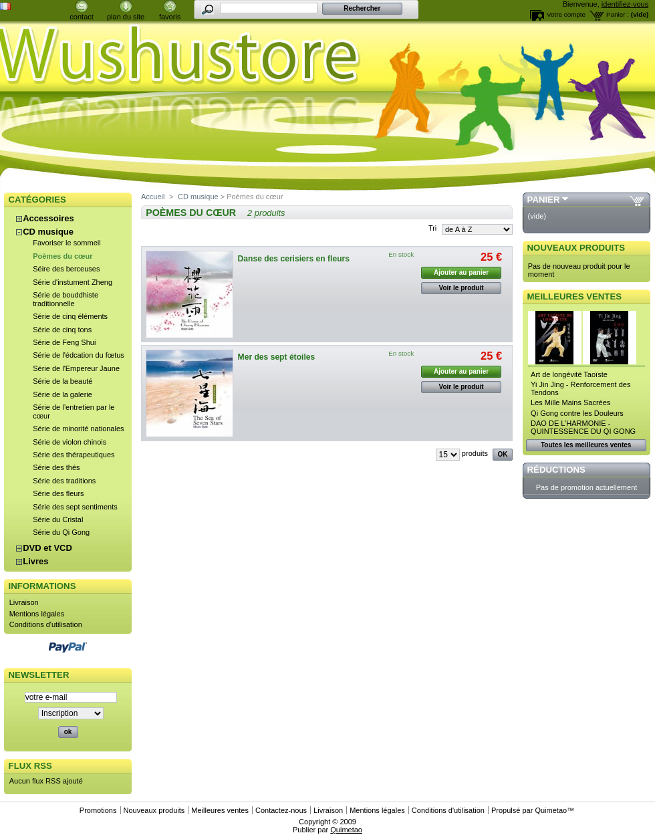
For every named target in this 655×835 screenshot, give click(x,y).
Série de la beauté (62, 381)
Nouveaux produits (576, 248)
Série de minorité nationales (78, 429)
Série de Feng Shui (64, 342)
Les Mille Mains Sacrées (570, 402)
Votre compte (566, 14)
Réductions (556, 470)
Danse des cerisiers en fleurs (294, 258)
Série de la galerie (62, 394)
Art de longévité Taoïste (569, 374)
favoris (169, 17)
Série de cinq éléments (70, 316)
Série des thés (56, 467)
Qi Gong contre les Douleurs (577, 413)
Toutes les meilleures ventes (586, 445)
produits (475, 453)
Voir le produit (461, 287)
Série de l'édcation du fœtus (78, 355)
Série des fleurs (58, 493)
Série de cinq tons (62, 330)
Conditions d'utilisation (45, 624)
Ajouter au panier (461, 272)
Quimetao (551, 810)
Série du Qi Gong (61, 532)
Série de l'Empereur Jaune (76, 368)
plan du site (125, 17)
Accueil (152, 197)
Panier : (617, 14)
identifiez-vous (625, 4)
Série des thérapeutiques (73, 455)
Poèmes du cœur (62, 256)
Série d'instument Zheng (72, 282)
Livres (35, 561)
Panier (543, 200)
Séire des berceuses (66, 269)
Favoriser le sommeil (66, 243)
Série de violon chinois (69, 442)
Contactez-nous (281, 810)
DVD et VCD (47, 548)
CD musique (48, 232)
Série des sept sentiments (75, 507)
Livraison (24, 602)
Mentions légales (37, 614)
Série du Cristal (58, 519)
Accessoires (48, 218)
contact (81, 17)
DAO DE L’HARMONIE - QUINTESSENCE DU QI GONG (583, 427)
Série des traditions (64, 481)
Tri (432, 228)
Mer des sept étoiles (276, 357)
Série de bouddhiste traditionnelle (65, 299)
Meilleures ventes (574, 296)
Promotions (98, 810)
